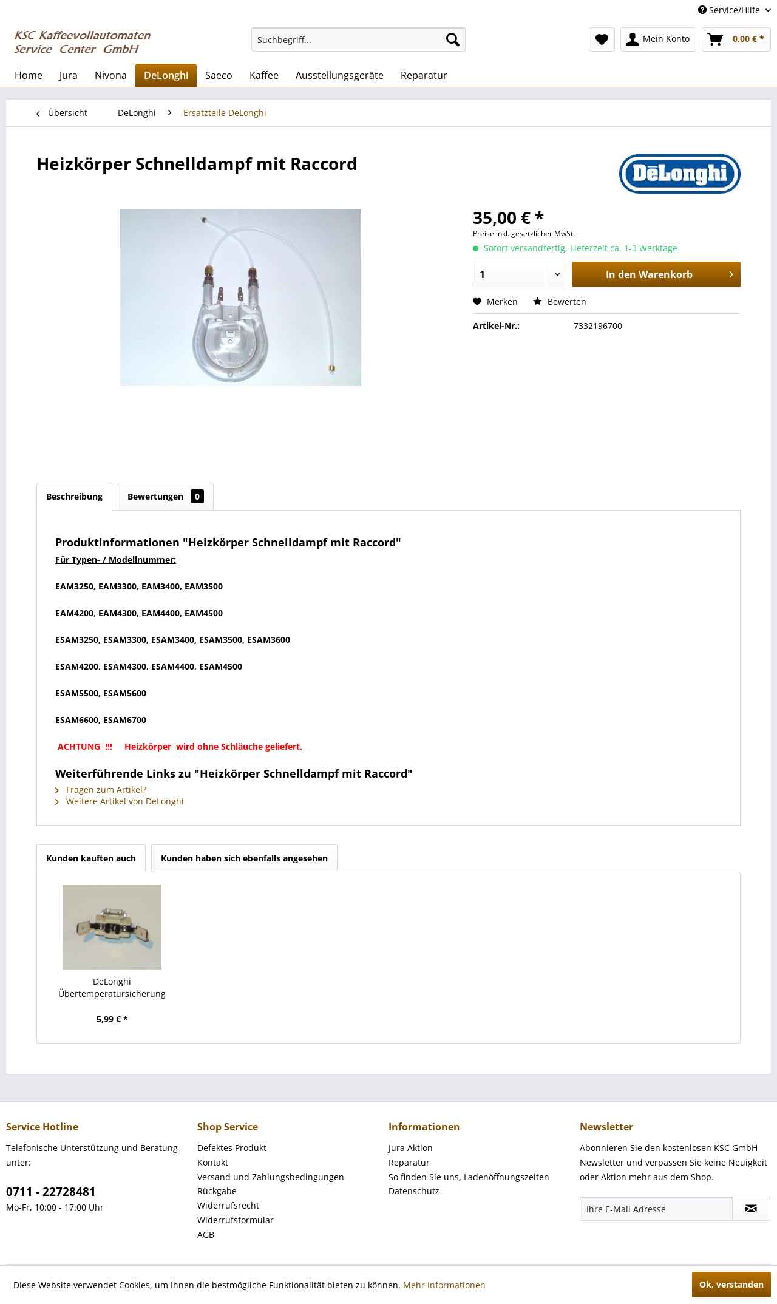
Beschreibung (74, 496)
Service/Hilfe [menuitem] (730, 10)
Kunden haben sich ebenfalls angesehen (244, 858)
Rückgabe (217, 1191)
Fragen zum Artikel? (100, 789)
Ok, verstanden (731, 1284)
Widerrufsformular (235, 1220)
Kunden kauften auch (91, 858)
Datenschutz (413, 1191)
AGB (205, 1234)
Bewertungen (165, 496)
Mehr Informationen (444, 1285)
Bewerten (559, 301)
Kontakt (212, 1162)
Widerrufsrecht (228, 1205)
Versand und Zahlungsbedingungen (270, 1177)
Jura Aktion (410, 1147)
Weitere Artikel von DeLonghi (119, 801)
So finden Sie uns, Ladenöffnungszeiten (468, 1177)
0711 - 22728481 (51, 1192)
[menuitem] (358, 39)
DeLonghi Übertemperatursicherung (112, 987)
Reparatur (409, 1162)
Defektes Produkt (231, 1147)
